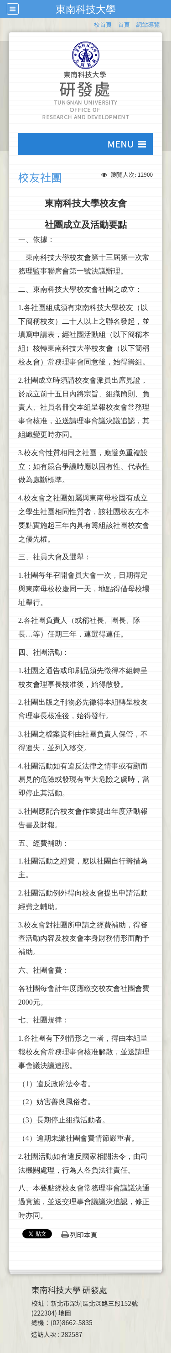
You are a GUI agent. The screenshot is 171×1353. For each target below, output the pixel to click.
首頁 (124, 24)
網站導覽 (148, 24)
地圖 (64, 1312)
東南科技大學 (86, 9)
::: (89, 23)
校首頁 (103, 24)
